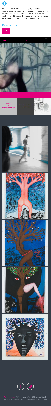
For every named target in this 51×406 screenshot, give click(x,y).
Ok (6, 31)
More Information (9, 25)
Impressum (11, 397)
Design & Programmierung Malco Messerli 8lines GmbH (25, 399)
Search (46, 39)
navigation (5, 39)
